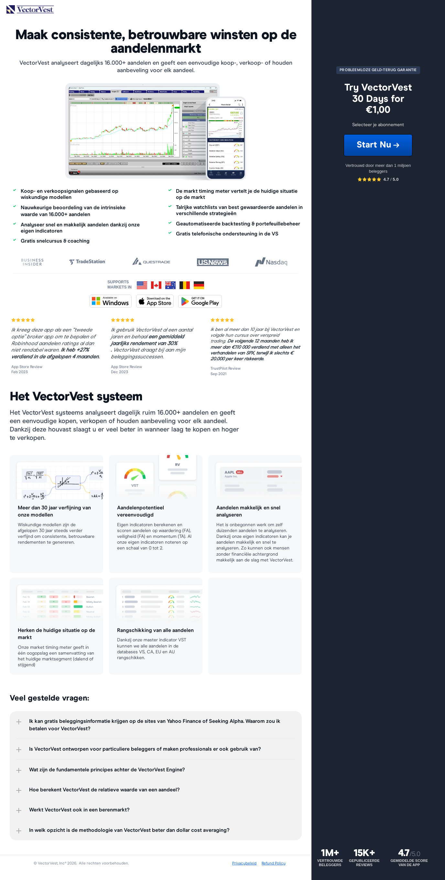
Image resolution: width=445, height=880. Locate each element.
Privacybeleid (244, 863)
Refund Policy (274, 863)
